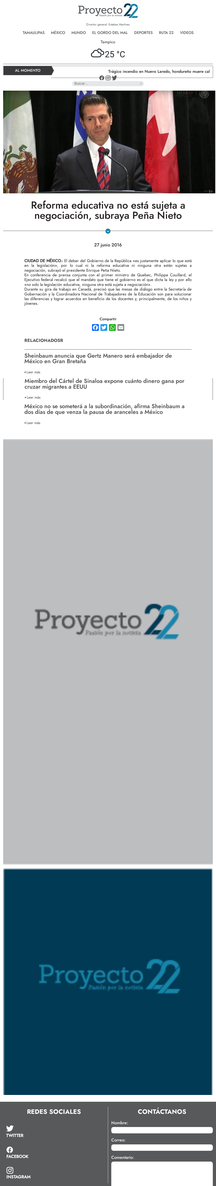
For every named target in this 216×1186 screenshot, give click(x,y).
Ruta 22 (166, 32)
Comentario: (122, 1157)
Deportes (143, 32)
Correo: (118, 1140)
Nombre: (119, 1123)
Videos (187, 32)
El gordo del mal (110, 32)
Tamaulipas (34, 32)
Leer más (33, 372)
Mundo (78, 32)
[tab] (18, 1131)
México (58, 32)
